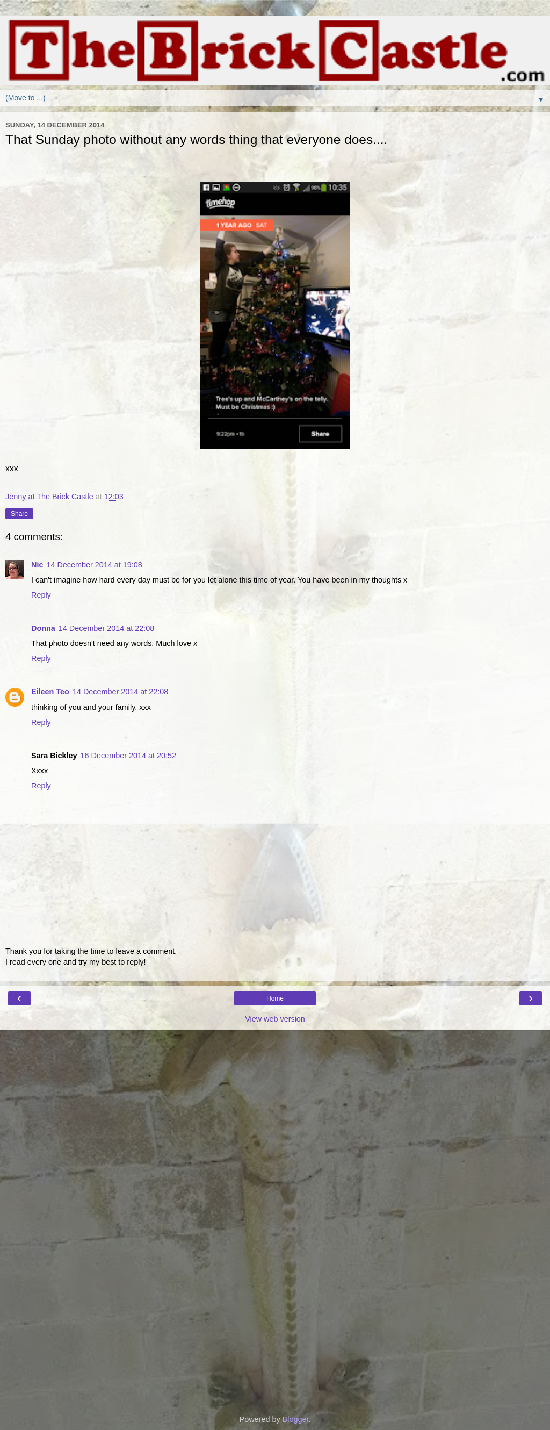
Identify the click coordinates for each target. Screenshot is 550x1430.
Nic (37, 564)
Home (275, 998)
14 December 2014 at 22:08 (106, 628)
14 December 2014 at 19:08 (94, 564)
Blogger (296, 1419)
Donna (43, 628)
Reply (41, 595)
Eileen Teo (50, 691)
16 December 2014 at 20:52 (128, 755)
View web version (275, 1019)
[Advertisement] (275, 1083)
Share (19, 514)
